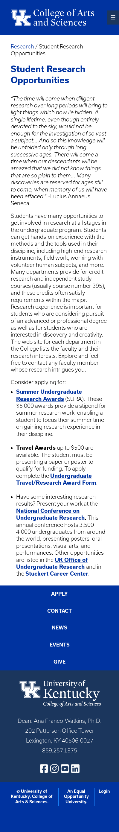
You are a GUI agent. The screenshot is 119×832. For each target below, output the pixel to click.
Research (22, 46)
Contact (59, 611)
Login (104, 791)
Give (59, 661)
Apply (59, 594)
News (59, 627)
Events (60, 644)
